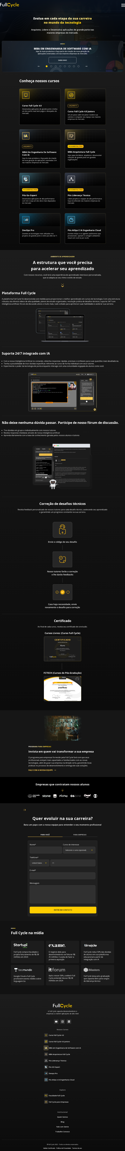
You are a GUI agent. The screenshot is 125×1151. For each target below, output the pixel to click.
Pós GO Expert (52, 1067)
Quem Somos (62, 1117)
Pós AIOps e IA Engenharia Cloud (59, 1080)
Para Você (45, 835)
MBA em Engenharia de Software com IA (62, 1048)
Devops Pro (51, 1073)
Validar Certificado (49, 1148)
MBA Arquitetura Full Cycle (57, 1054)
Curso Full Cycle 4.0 (54, 1035)
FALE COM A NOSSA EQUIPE (42, 770)
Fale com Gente (62, 1127)
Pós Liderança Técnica (55, 1060)
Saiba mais (62, 60)
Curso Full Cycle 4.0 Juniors (57, 1041)
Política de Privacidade (63, 1148)
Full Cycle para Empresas (56, 1102)
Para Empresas (79, 835)
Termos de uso (77, 1148)
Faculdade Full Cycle (54, 1095)
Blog (62, 1122)
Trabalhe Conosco (62, 1132)
